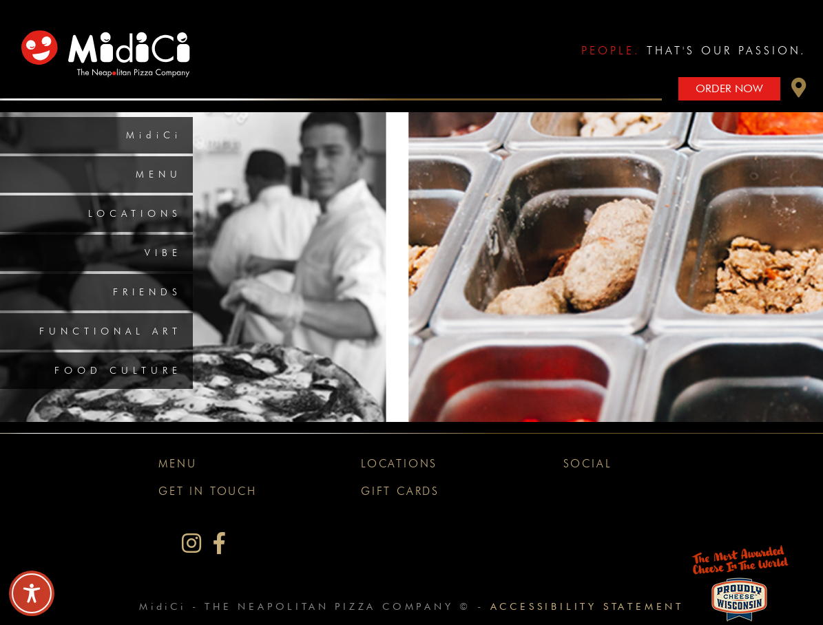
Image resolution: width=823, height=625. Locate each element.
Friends (147, 291)
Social (587, 463)
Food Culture (118, 370)
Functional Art (110, 331)
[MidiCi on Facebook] (219, 543)
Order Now (729, 88)
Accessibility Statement (587, 606)
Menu (159, 174)
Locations (135, 213)
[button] (798, 91)
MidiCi (154, 134)
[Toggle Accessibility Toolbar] (31, 593)
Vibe (163, 252)
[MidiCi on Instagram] (191, 543)
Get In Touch (207, 491)
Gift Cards (400, 491)
